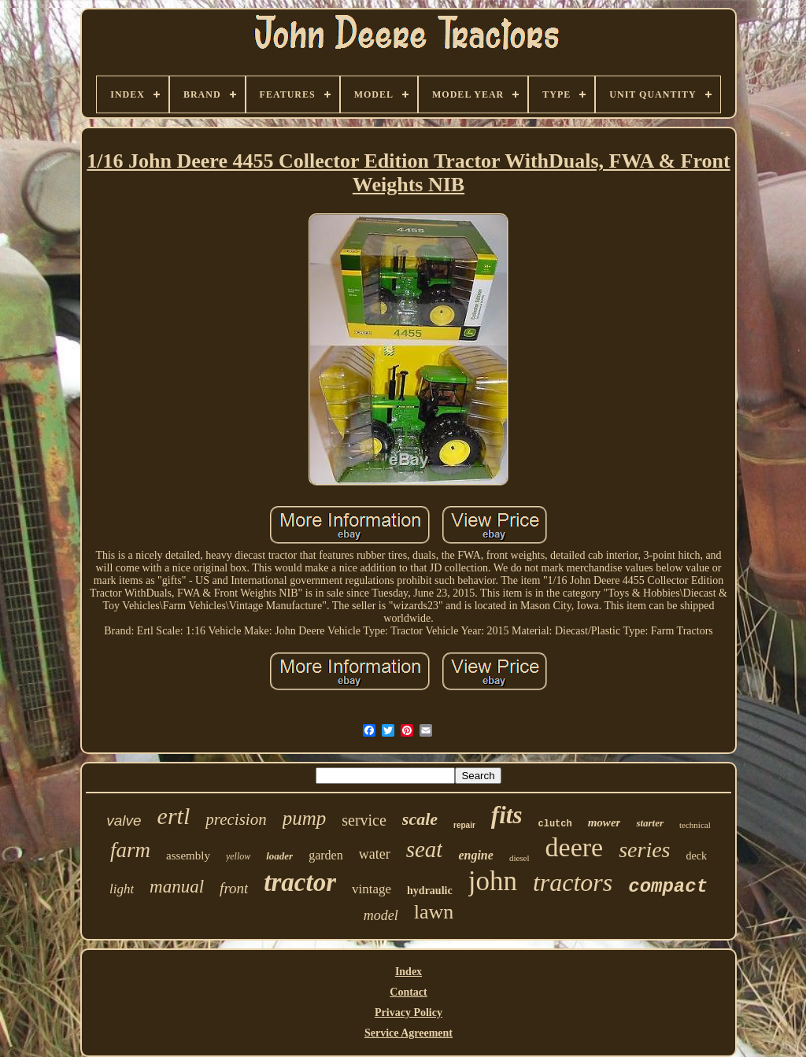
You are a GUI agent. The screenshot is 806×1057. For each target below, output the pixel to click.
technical (695, 825)
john (492, 881)
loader (279, 856)
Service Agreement (408, 1033)
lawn (434, 911)
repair (464, 825)
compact (668, 886)
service (364, 820)
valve (123, 820)
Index (408, 972)
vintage (371, 888)
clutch (554, 824)
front (234, 888)
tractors (572, 882)
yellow (238, 856)
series (644, 849)
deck (696, 856)
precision (235, 819)
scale (420, 819)
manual (177, 886)
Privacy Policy (408, 1012)
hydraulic (430, 890)
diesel (519, 858)
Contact (408, 992)
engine (475, 855)
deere (574, 847)
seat (424, 849)
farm (130, 850)
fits (507, 815)
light (121, 888)
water (374, 854)
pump (305, 818)
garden (326, 855)
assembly (188, 855)
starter (650, 823)
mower (604, 822)
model (381, 915)
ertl (173, 816)
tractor (300, 882)
